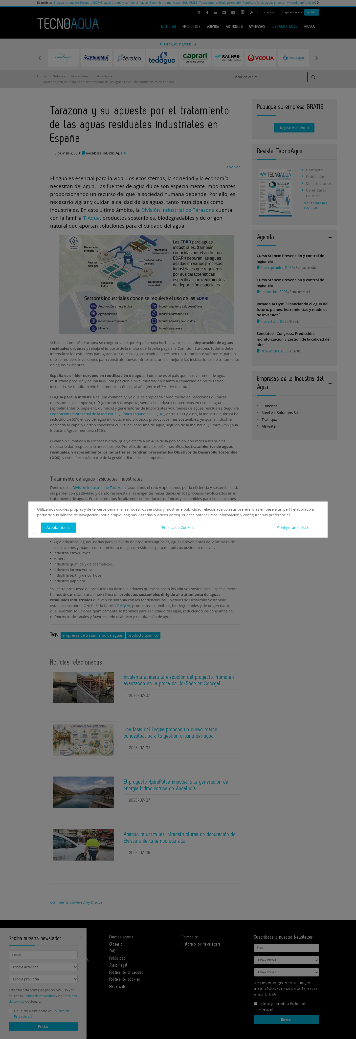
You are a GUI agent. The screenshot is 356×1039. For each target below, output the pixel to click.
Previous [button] (39, 57)
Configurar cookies (293, 527)
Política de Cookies (178, 527)
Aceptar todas (58, 527)
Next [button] (316, 57)
